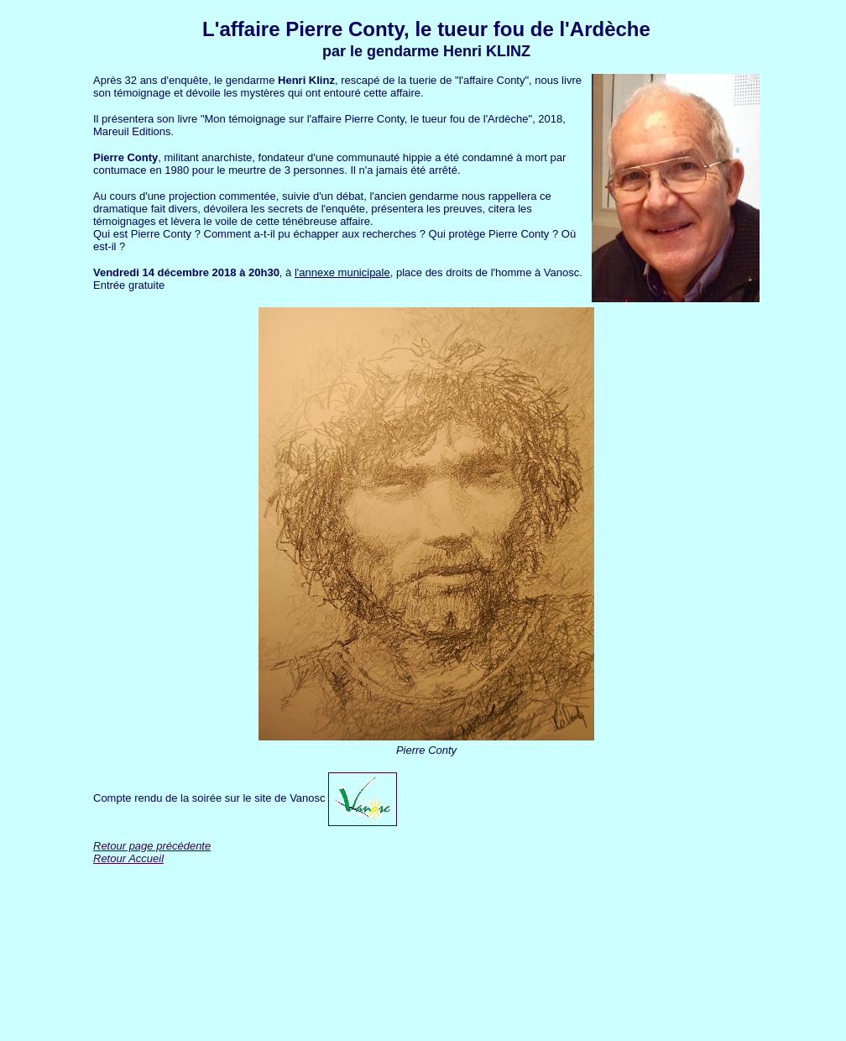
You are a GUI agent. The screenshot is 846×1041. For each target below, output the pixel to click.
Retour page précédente (152, 846)
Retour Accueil (128, 858)
